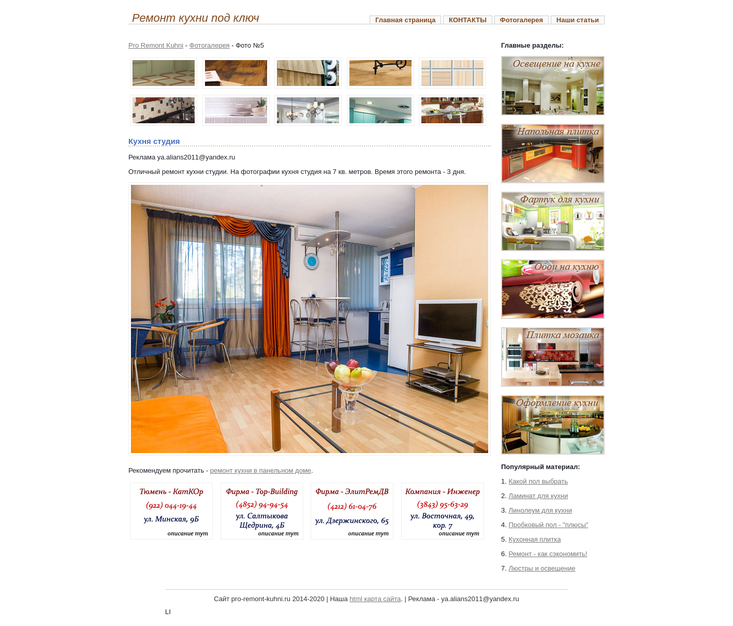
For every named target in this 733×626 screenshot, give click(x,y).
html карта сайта (375, 599)
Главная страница (405, 20)
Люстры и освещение (541, 568)
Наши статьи (577, 20)
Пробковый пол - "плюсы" (548, 525)
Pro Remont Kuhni (155, 45)
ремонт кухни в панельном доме (260, 470)
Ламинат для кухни (538, 496)
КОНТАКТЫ (468, 20)
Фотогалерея (522, 20)
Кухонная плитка (534, 539)
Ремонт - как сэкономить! (547, 554)
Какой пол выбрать (538, 481)
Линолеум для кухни (540, 510)
